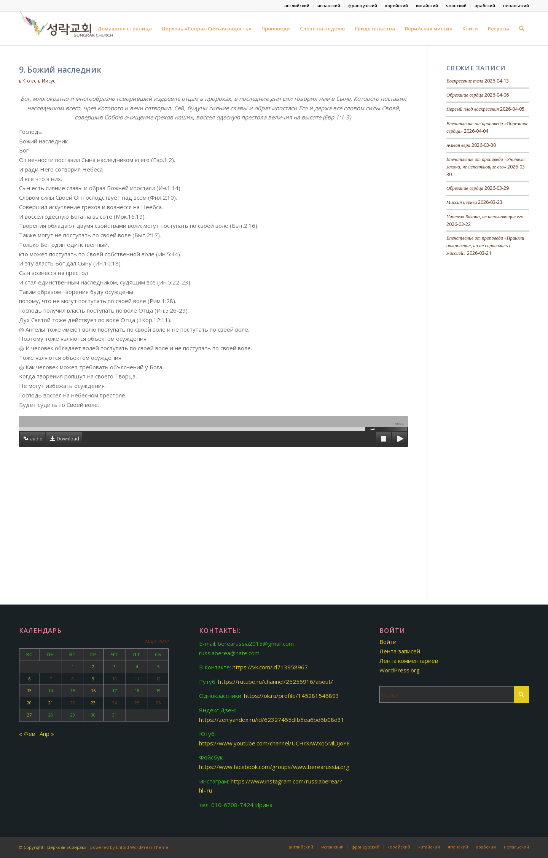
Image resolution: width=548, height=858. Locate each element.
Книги (470, 28)
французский (362, 5)
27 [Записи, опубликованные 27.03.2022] (29, 715)
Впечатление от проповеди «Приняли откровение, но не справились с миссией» (485, 245)
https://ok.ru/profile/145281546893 (291, 695)
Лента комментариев (408, 660)
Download (68, 438)
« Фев (27, 733)
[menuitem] (297, 6)
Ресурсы (498, 28)
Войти (388, 641)
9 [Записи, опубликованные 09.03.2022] (93, 679)
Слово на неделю (322, 28)
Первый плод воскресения (472, 109)
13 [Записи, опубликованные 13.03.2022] (29, 690)
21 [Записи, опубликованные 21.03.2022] (50, 702)
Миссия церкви (461, 202)
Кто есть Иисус (38, 81)
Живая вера (458, 145)
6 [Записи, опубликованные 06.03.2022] (29, 679)
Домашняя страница (124, 28)
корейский (396, 5)
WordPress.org (399, 670)
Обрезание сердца (464, 95)
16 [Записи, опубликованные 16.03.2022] (93, 690)
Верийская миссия (428, 28)
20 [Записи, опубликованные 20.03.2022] (29, 702)
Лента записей (399, 651)
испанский (328, 5)
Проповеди (275, 28)
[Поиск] (521, 28)
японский (456, 5)
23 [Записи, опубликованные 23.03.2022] (93, 702)
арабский (485, 5)
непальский (516, 5)
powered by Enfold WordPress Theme (129, 847)
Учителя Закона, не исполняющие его (484, 216)
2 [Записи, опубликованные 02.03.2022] (93, 666)
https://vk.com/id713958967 (270, 667)
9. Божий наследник (60, 69)
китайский (427, 5)
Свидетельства (375, 28)
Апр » (47, 733)
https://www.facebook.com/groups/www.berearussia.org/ (275, 767)
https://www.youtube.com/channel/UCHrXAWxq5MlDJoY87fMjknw (285, 743)
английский (296, 5)
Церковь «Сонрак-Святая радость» (207, 28)
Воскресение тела (464, 81)
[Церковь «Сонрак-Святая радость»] (67, 28)
